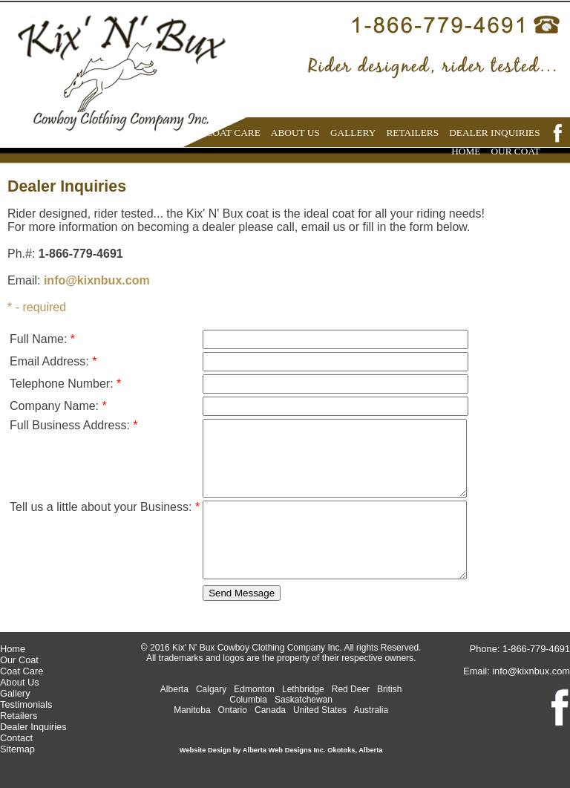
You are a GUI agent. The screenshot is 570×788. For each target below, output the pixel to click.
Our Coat (19, 659)
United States (320, 710)
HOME (465, 151)
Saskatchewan (303, 699)
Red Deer (351, 689)
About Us (19, 682)
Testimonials (26, 704)
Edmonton (254, 689)
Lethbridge (303, 689)
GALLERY (353, 132)
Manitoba (192, 710)
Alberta (174, 689)
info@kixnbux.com (97, 280)
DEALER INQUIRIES (494, 132)
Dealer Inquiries (33, 726)
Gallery (15, 693)
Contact (16, 737)
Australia (370, 710)
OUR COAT (515, 151)
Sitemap (17, 749)
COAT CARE (233, 132)
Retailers (19, 715)
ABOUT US (295, 132)
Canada (270, 710)
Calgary (211, 689)
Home (12, 648)
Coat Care (21, 671)
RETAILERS (412, 132)
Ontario (232, 710)
